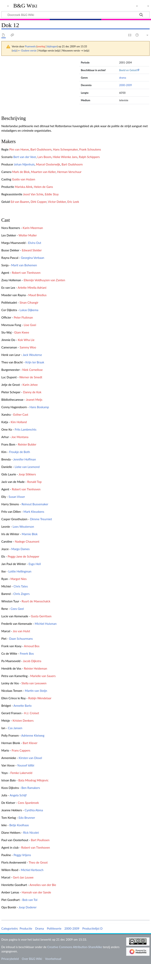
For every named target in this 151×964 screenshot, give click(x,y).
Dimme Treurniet (41, 519)
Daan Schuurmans (21, 638)
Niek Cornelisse (32, 369)
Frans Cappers (21, 750)
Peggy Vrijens (22, 855)
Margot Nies (18, 579)
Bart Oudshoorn (40, 149)
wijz (14, 50)
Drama (39, 928)
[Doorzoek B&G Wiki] (75, 14)
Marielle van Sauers (43, 676)
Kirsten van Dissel (30, 758)
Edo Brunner (26, 817)
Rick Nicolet (31, 832)
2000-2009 (125, 85)
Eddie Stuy (52, 194)
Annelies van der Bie (42, 885)
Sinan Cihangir (28, 302)
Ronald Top (34, 481)
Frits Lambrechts (25, 429)
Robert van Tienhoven (26, 272)
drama (122, 77)
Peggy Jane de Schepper (23, 556)
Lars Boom (44, 157)
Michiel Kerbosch (32, 870)
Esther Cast (20, 414)
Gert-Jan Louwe (23, 877)
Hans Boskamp (39, 407)
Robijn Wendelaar (40, 698)
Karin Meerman (33, 228)
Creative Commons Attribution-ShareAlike (74, 947)
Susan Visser (17, 496)
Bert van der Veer (24, 157)
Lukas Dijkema (28, 310)
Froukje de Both (19, 452)
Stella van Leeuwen (33, 683)
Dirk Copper (39, 201)
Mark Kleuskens (33, 511)
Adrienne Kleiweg (32, 735)
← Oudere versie (27, 50)
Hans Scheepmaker (65, 149)
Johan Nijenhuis (24, 164)
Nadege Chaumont (27, 541)
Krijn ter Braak (34, 362)
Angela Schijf (18, 795)
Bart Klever (30, 743)
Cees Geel (17, 608)
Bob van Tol (29, 900)
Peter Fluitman (23, 317)
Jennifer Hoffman (24, 459)
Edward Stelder (32, 250)
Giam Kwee (21, 332)
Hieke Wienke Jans (65, 157)
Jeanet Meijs (34, 399)
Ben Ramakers (30, 787)
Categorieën (9, 928)
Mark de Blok (21, 172)
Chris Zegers (21, 593)
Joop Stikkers (27, 474)
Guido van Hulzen (23, 179)
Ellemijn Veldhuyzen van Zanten (44, 280)
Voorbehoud (53, 958)
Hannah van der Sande (36, 892)
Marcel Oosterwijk (48, 164)
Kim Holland (19, 422)
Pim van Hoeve (19, 149)
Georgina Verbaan (32, 257)
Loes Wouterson (23, 526)
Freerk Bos (27, 653)
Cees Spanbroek (28, 802)
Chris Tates (21, 586)
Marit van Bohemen (24, 265)
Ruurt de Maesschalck (36, 601)
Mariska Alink (23, 186)
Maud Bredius (37, 295)
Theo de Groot (38, 862)
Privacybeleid (10, 958)
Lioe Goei (30, 325)
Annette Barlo (22, 705)
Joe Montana (20, 437)
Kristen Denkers (23, 720)
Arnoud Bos (32, 646)
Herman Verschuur (69, 172)
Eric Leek (73, 201)
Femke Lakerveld (21, 773)
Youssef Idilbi (25, 765)
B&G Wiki (25, 5)
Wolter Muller (27, 235)
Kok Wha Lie (26, 340)
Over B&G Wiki (32, 958)
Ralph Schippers (89, 157)
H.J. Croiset (31, 713)
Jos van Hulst (21, 631)
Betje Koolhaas (19, 825)
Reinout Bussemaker (35, 504)
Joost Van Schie (33, 194)
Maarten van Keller (43, 172)
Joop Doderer (28, 907)
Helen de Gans (43, 186)
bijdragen (52, 46)
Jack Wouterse (32, 355)
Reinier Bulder (27, 444)
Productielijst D (92, 928)
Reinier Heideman (35, 668)
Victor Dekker (57, 201)
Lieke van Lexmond (27, 467)
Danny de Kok (32, 392)
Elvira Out (34, 242)
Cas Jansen (15, 728)
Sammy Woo (28, 347)
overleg (41, 46)
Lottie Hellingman (19, 571)
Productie (25, 928)
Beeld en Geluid (128, 70)
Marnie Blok (30, 534)
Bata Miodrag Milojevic (33, 780)
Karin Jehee (30, 384)
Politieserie (54, 928)
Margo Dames (20, 549)
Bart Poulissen (40, 840)
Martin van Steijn (36, 690)
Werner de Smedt (30, 377)
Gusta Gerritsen (41, 616)
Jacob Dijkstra (32, 661)
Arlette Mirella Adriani (32, 287)
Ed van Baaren (20, 201)
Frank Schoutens (90, 149)
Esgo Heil (35, 564)
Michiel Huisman (46, 623)
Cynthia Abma (34, 810)
